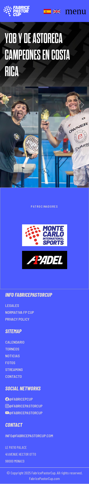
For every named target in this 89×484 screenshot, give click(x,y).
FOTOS (10, 362)
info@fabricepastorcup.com (29, 435)
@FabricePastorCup (23, 406)
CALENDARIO (14, 342)
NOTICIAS (12, 355)
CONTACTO (13, 376)
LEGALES (12, 305)
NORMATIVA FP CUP (19, 312)
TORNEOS (12, 349)
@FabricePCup (19, 399)
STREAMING (14, 369)
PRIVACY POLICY (17, 319)
